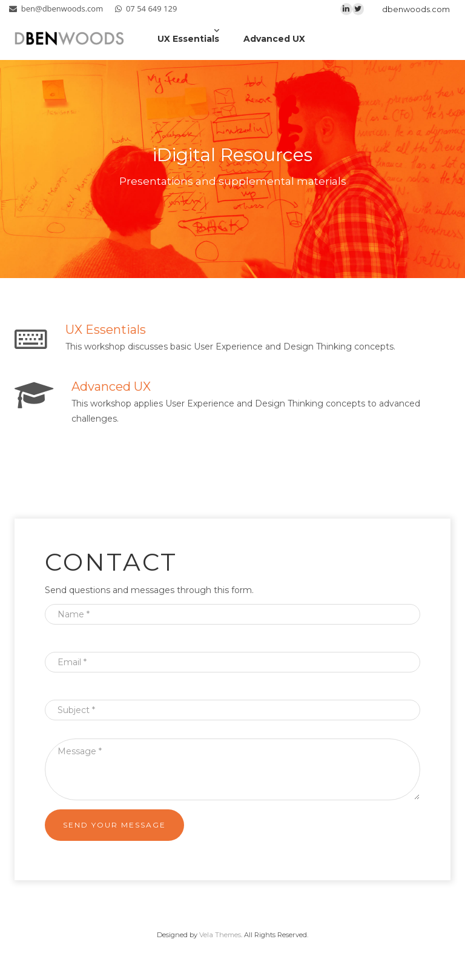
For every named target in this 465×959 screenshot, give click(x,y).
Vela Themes (220, 935)
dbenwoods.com (416, 9)
